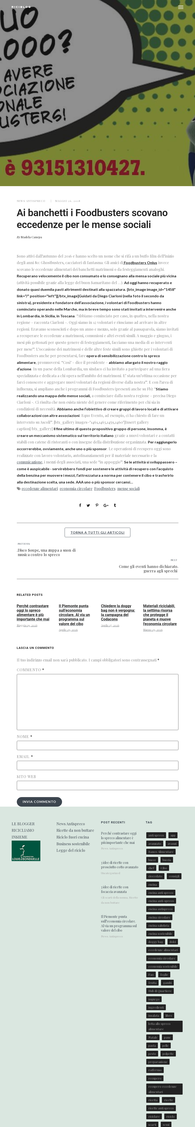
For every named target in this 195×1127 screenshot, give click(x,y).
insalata (153, 1015)
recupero (154, 1078)
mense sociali (128, 488)
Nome (24, 736)
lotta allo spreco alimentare (159, 1026)
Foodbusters (104, 488)
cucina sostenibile (160, 934)
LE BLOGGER (23, 823)
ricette (168, 1100)
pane (167, 1037)
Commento (31, 670)
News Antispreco (31, 200)
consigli (174, 876)
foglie (164, 974)
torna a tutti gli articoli (97, 532)
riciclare (154, 1116)
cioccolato (155, 876)
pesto (152, 1054)
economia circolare (76, 488)
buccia (167, 860)
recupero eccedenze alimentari (162, 1089)
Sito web (26, 776)
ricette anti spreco (161, 1108)
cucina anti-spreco (161, 901)
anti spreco (156, 835)
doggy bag (155, 942)
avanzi (172, 843)
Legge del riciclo (70, 850)
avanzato (154, 843)
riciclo (170, 1116)
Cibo (164, 868)
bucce (152, 860)
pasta (152, 1045)
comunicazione (29, 462)
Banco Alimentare (161, 852)
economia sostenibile (163, 966)
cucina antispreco (160, 909)
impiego (154, 999)
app (173, 835)
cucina (152, 884)
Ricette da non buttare (75, 830)
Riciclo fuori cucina (72, 837)
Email (25, 756)
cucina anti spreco (160, 893)
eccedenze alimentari (40, 488)
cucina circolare (159, 917)
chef (151, 868)
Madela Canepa (31, 237)
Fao (151, 974)
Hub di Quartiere (160, 991)
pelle (165, 1045)
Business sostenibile (73, 843)
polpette (168, 1054)
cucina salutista (158, 925)
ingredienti (156, 1007)
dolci (173, 942)
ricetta (152, 1100)
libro (169, 1015)
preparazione (157, 1062)
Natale (152, 1037)
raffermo (155, 1070)
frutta (152, 983)
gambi (167, 983)
